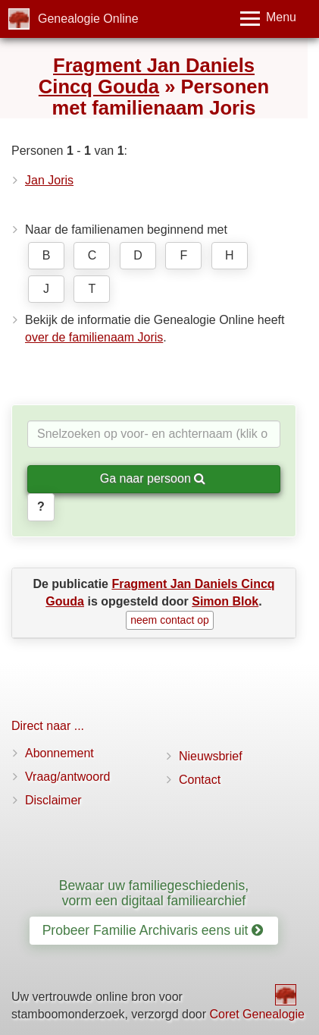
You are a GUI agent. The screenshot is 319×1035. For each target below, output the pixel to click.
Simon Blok (225, 601)
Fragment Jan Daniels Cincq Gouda (147, 76)
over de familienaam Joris (94, 337)
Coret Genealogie (256, 1014)
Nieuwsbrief (210, 756)
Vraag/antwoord (67, 776)
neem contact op (169, 620)
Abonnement (59, 753)
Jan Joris (49, 180)
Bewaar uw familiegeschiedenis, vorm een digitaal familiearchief (154, 893)
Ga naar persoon (153, 478)
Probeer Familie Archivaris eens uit (153, 930)
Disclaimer (53, 800)
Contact (199, 779)
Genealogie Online (88, 18)
